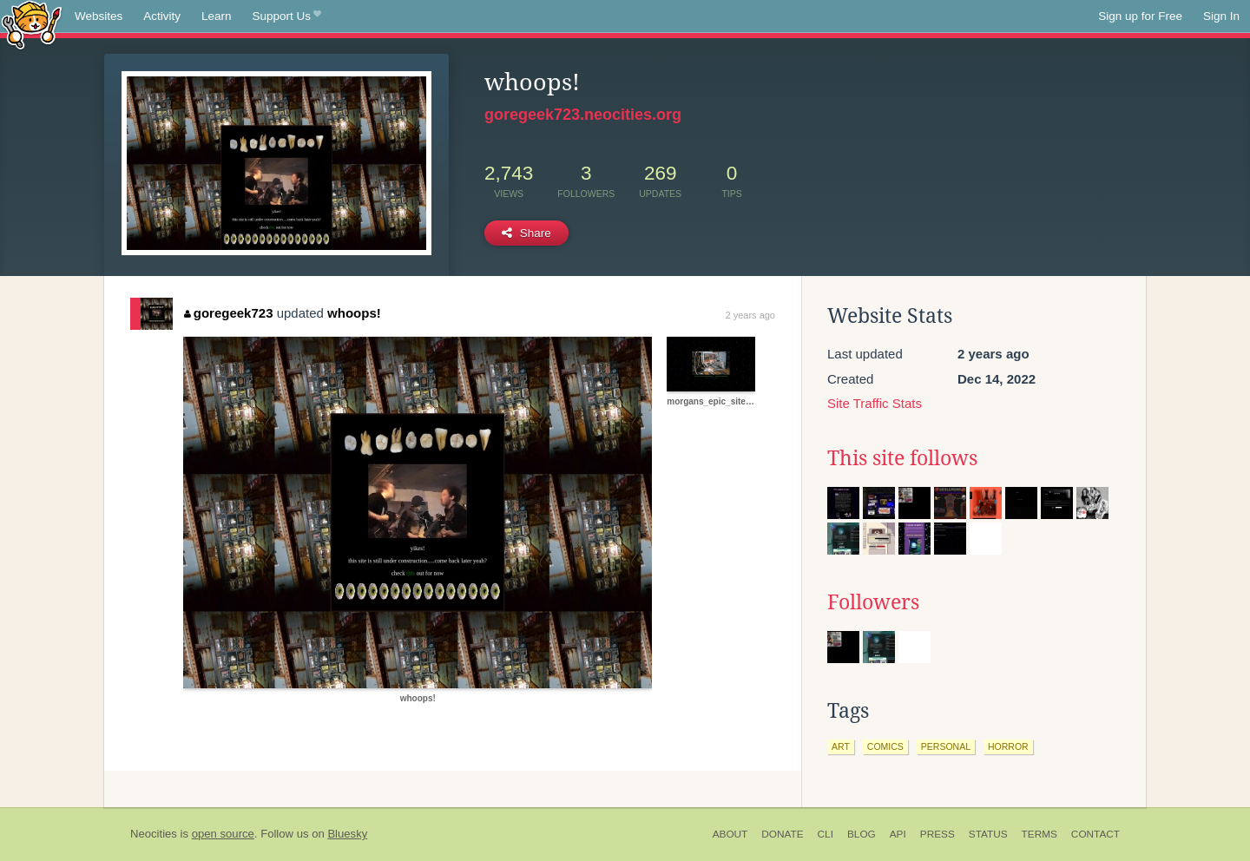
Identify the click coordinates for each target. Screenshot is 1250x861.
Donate (782, 834)
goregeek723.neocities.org (582, 114)
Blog (861, 834)
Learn (216, 16)
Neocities (153, 833)
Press (937, 834)
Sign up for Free (1140, 16)
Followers (873, 602)
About (730, 834)
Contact (1095, 834)
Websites (98, 16)
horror (1008, 746)
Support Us (287, 16)
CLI (825, 834)
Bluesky (347, 833)
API (898, 834)
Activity (162, 16)
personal (945, 746)
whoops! (354, 313)
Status (988, 834)
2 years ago (750, 315)
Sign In (1221, 16)
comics (885, 746)
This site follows (902, 458)
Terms (1039, 834)
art (841, 746)
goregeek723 (228, 313)
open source (223, 833)
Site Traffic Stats (874, 403)
